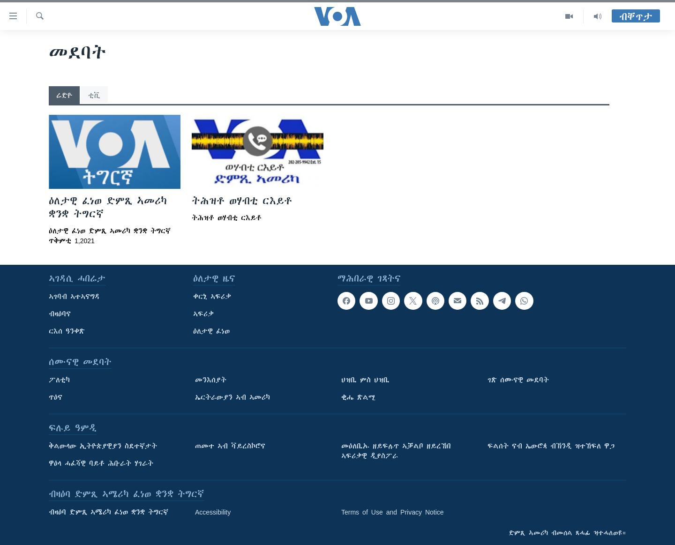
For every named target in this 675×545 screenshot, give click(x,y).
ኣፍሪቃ (203, 314)
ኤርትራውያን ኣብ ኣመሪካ (232, 397)
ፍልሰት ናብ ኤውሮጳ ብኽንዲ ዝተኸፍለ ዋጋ (551, 446)
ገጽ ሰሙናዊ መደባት (518, 380)
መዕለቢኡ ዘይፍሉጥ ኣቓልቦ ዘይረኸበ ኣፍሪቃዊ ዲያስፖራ (396, 451)
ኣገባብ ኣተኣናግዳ (74, 296)
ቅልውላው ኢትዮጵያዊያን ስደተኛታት (103, 446)
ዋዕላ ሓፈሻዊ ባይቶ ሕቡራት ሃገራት (101, 463)
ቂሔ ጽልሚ (358, 397)
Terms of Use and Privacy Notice (392, 512)
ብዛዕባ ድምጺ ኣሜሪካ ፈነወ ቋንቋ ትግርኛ (108, 512)
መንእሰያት (210, 380)
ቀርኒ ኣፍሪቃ (212, 296)
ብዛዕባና (60, 314)
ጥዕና (55, 397)
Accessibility (213, 512)
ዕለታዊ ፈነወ (211, 331)
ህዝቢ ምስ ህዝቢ (365, 380)
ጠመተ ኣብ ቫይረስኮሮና (230, 446)
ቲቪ (94, 95)
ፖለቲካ (59, 380)
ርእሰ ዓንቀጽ (67, 331)
